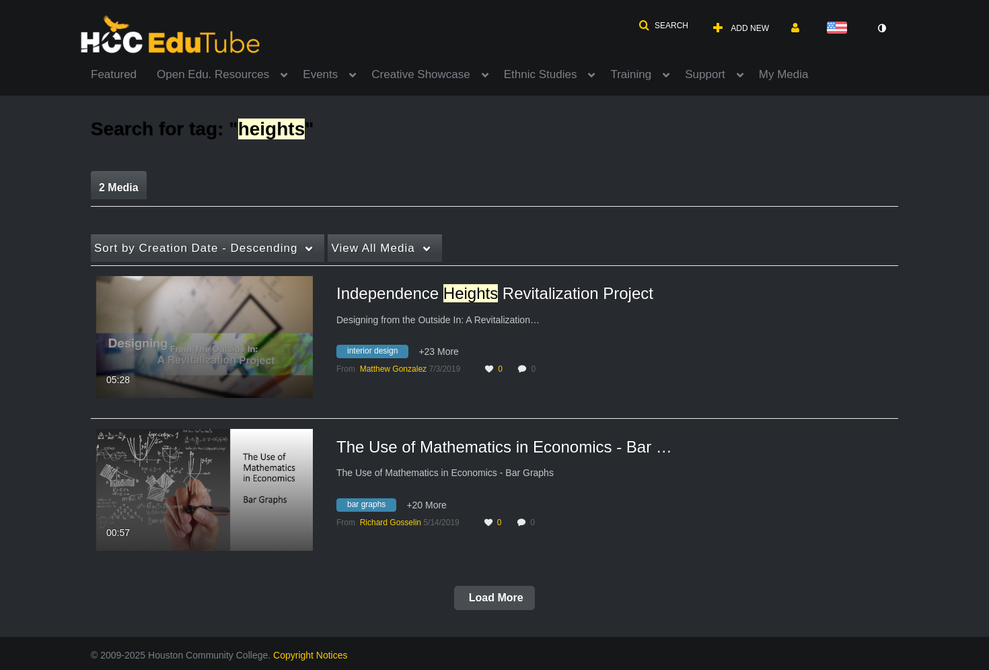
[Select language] (839, 28)
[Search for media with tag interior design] (377, 353)
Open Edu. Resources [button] (213, 74)
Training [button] (630, 74)
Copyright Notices (310, 655)
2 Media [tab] (119, 187)
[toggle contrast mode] (881, 28)
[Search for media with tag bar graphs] (371, 506)
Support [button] (705, 74)
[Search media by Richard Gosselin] (390, 522)
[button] (663, 25)
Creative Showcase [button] (420, 74)
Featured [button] (114, 74)
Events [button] (320, 74)
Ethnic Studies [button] (540, 74)
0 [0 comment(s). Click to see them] (535, 369)
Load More (494, 597)
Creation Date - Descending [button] (195, 248)
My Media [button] (784, 74)
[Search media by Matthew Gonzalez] (393, 369)
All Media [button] (372, 248)
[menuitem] (124, 73)
